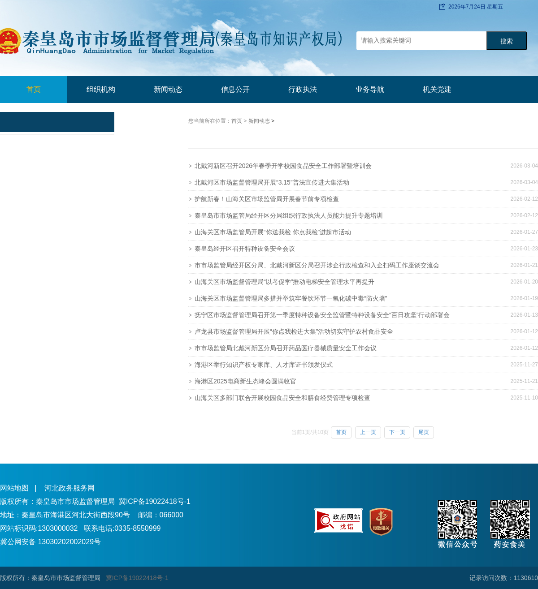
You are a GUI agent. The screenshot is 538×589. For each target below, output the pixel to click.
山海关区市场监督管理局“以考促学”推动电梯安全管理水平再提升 (284, 281)
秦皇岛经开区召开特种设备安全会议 (245, 248)
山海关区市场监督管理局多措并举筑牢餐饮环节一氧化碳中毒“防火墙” (291, 298)
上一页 (368, 432)
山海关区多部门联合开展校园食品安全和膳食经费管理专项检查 (282, 397)
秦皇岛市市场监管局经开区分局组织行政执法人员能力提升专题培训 (289, 215)
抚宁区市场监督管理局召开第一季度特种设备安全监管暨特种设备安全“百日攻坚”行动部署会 (322, 314)
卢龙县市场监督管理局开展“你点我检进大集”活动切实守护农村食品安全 (294, 331)
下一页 (397, 432)
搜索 (506, 41)
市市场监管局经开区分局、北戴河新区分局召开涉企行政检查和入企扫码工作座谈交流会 (317, 265)
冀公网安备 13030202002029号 (50, 542)
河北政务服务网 (69, 488)
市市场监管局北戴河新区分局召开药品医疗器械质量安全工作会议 (286, 348)
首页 (33, 89)
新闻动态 (259, 121)
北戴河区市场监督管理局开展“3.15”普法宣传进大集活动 (272, 182)
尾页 (423, 432)
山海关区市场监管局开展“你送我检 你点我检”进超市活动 (273, 232)
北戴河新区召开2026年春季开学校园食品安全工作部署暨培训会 (283, 165)
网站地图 (14, 488)
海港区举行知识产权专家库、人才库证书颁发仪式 (264, 364)
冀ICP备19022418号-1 (155, 501)
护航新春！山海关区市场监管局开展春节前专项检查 (267, 198)
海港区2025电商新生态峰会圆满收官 (245, 381)
